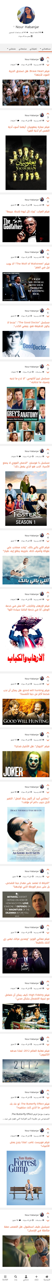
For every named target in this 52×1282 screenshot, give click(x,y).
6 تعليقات (14, 1136)
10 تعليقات (16, 372)
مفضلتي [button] (11, 49)
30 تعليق (15, 792)
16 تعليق (16, 1220)
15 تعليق (15, 932)
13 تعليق (15, 739)
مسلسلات (39, 372)
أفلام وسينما (38, 64)
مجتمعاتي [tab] (23, 49)
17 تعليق (15, 540)
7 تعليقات (14, 64)
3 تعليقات (14, 599)
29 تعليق (15, 257)
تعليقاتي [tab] (33, 49)
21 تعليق (15, 205)
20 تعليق (15, 1097)
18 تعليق (16, 876)
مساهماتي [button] (45, 49)
